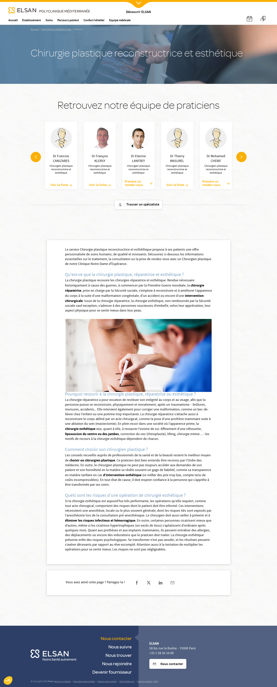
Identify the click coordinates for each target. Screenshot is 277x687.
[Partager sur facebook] (137, 583)
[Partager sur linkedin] (160, 583)
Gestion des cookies (107, 682)
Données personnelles (84, 682)
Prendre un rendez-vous (138, 183)
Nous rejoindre (117, 663)
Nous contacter (116, 638)
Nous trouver (119, 655)
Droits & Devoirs (127, 682)
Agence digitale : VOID (147, 682)
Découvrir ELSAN (138, 12)
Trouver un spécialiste (138, 204)
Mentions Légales (62, 682)
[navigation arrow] (36, 157)
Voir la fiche (61, 185)
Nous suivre (120, 647)
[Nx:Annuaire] (249, 18)
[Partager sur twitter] (149, 583)
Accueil (35, 30)
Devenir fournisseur (112, 672)
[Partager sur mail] (172, 583)
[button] (8, 680)
